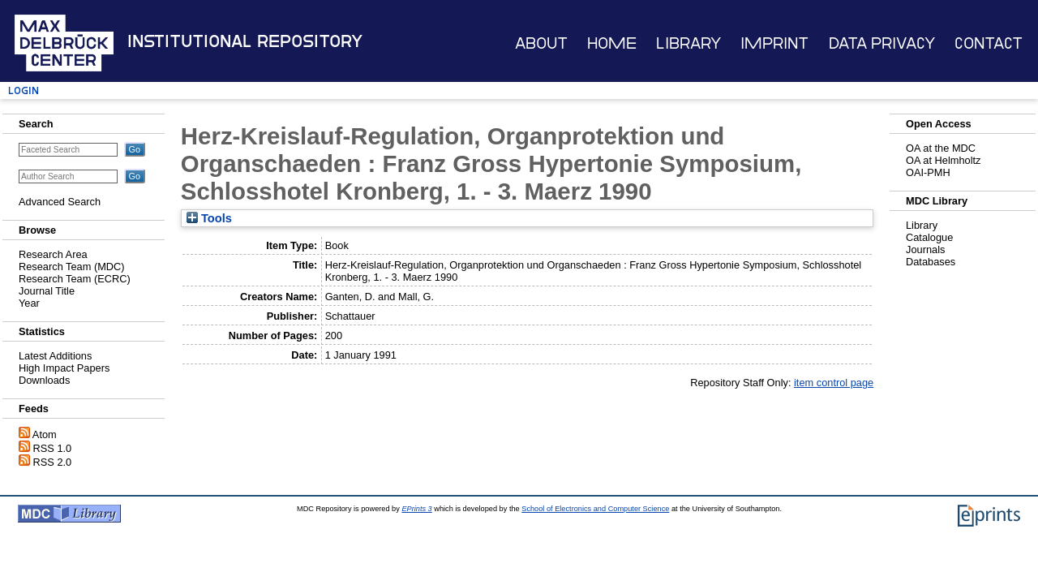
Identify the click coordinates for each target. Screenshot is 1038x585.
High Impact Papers (64, 368)
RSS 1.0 (52, 448)
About (541, 43)
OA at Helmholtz (943, 160)
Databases (930, 262)
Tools (209, 218)
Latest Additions (55, 356)
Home (612, 43)
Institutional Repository (244, 41)
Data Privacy (882, 43)
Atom (44, 434)
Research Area (53, 254)
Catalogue (929, 237)
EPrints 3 (416, 509)
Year (29, 303)
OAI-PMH (928, 172)
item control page (833, 382)
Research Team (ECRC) (75, 279)
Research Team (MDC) (72, 266)
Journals (925, 249)
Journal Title (47, 291)
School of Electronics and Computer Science (595, 509)
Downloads (44, 380)
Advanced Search (60, 202)
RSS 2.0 (52, 462)
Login (23, 90)
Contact (988, 43)
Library (688, 43)
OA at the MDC (941, 148)
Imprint (774, 43)
